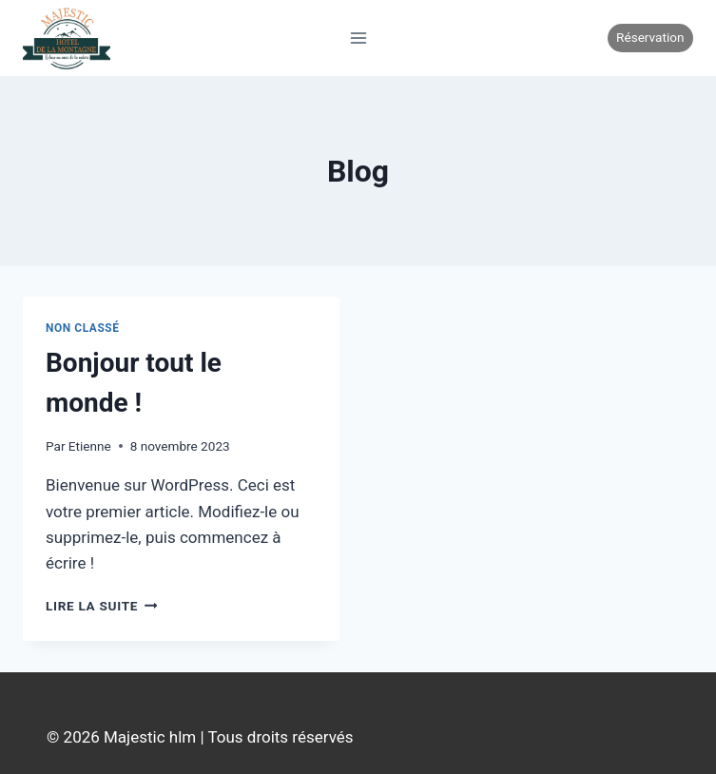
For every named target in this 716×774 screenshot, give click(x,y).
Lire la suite (101, 605)
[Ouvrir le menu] (358, 37)
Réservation (650, 37)
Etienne (89, 446)
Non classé (83, 328)
